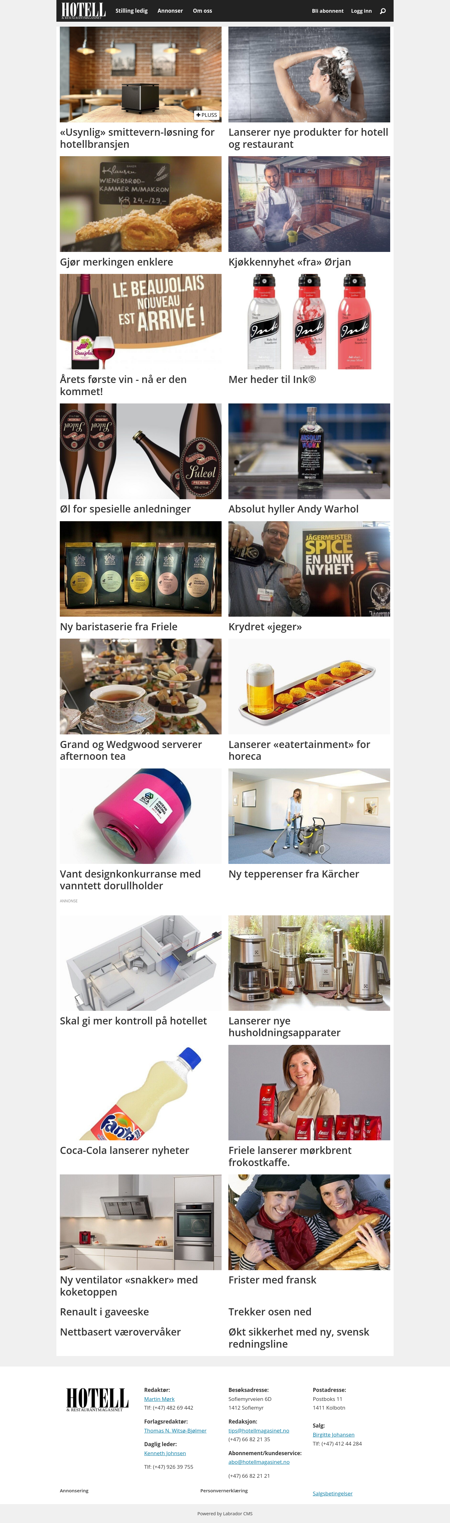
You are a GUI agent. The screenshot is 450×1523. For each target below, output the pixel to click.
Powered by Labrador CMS (225, 1513)
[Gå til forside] (83, 10)
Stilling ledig (132, 10)
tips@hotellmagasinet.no (258, 1430)
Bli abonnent (328, 10)
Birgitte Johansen (334, 1434)
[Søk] (383, 11)
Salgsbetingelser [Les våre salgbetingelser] (333, 1493)
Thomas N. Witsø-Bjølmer (175, 1430)
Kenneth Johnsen (165, 1453)
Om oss (202, 10)
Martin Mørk (159, 1398)
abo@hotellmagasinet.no (259, 1461)
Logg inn (361, 10)
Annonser (170, 10)
